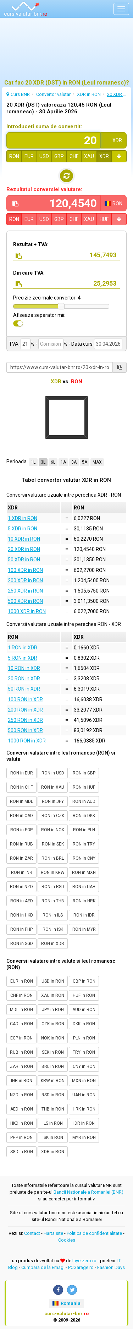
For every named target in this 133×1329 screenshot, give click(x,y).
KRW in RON (53, 1080)
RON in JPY (53, 801)
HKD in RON (21, 1123)
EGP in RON (21, 1038)
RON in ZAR (21, 858)
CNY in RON (84, 1066)
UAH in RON (83, 1094)
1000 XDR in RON (27, 611)
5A (84, 462)
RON (14, 156)
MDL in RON (21, 1009)
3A (74, 462)
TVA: (14, 344)
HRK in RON (84, 1109)
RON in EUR (21, 773)
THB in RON (52, 1109)
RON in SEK (53, 844)
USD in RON (52, 981)
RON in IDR (84, 915)
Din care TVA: (29, 273)
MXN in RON (84, 1080)
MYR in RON (84, 1137)
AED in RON (21, 1109)
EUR (29, 156)
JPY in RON (53, 1009)
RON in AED (21, 900)
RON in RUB (21, 844)
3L (43, 462)
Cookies (66, 1240)
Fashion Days (111, 1267)
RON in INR (21, 872)
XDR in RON (52, 1151)
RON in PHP (21, 929)
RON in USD (52, 773)
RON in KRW (53, 872)
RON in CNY (84, 858)
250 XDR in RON (25, 591)
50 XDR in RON (24, 559)
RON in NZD (21, 886)
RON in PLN (84, 829)
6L (53, 462)
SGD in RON (21, 1151)
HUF (104, 219)
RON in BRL (52, 858)
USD (44, 156)
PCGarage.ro (81, 1267)
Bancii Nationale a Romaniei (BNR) (88, 1192)
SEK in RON (53, 1052)
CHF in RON (21, 995)
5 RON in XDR (22, 658)
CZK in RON (52, 1023)
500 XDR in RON (25, 601)
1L (33, 462)
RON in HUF (84, 787)
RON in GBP (84, 773)
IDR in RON (84, 1123)
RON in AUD (83, 801)
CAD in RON (21, 1023)
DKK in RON (84, 1023)
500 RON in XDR (25, 730)
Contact (32, 1233)
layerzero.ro (84, 1260)
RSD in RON (52, 1094)
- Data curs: (80, 344)
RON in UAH (83, 886)
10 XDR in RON (24, 539)
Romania (66, 1303)
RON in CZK (52, 815)
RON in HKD (21, 915)
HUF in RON (84, 995)
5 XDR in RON (22, 528)
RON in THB (52, 900)
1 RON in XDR (22, 647)
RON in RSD (52, 886)
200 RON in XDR (25, 710)
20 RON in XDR (24, 678)
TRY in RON (84, 1052)
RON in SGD (21, 943)
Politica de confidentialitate (94, 1233)
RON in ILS (53, 915)
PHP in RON (21, 1137)
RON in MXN (84, 872)
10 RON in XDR (24, 668)
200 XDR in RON (25, 580)
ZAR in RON (21, 1066)
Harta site (53, 1233)
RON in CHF (21, 787)
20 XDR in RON (24, 549)
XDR (104, 156)
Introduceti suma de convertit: (44, 126)
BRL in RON (52, 1066)
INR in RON (21, 1080)
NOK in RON (52, 1038)
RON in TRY (84, 844)
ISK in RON (53, 1137)
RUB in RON (21, 1052)
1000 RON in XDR (27, 741)
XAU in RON (52, 995)
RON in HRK (84, 900)
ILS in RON (53, 1123)
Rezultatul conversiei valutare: (44, 189)
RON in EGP (21, 829)
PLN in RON (84, 1038)
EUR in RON (21, 981)
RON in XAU (52, 787)
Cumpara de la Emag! (43, 1267)
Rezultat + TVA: (31, 244)
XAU (89, 156)
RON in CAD (21, 815)
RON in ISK (53, 929)
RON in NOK (52, 829)
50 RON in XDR (24, 689)
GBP (59, 156)
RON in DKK (84, 815)
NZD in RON (21, 1094)
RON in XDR (52, 943)
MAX (97, 462)
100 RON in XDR (25, 699)
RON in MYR (84, 929)
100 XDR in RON (25, 570)
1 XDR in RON (22, 518)
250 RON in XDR (25, 720)
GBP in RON (84, 981)
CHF (74, 156)
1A (63, 462)
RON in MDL (21, 801)
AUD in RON (83, 1009)
